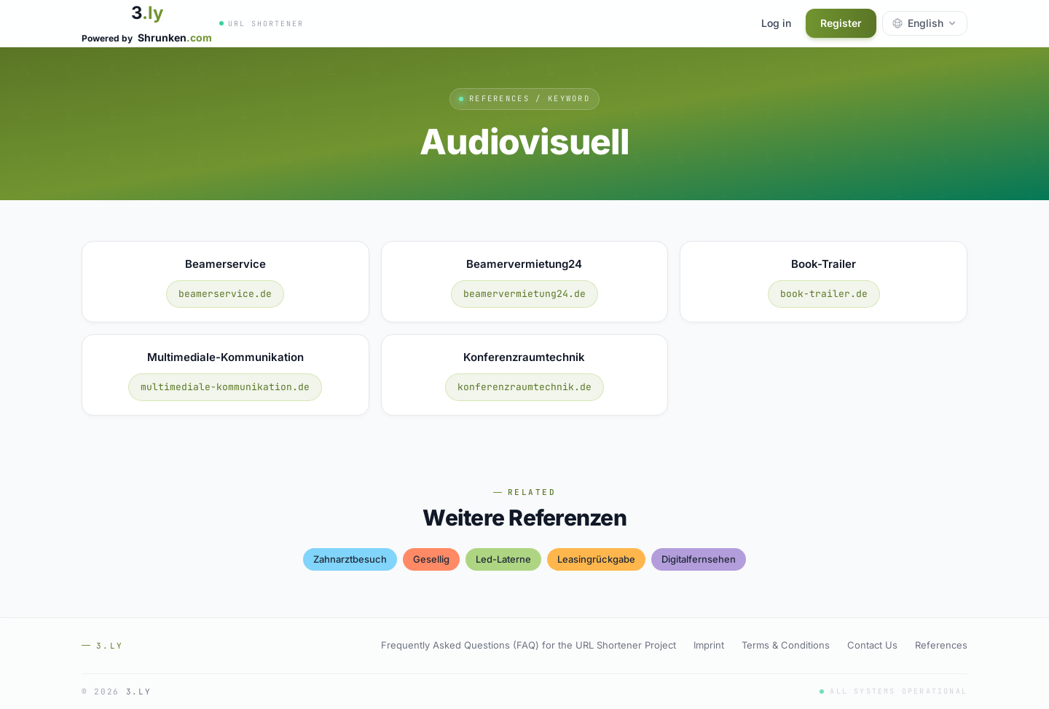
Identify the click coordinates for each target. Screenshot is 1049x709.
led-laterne (503, 559)
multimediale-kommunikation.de (225, 387)
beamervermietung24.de (524, 294)
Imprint (709, 645)
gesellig (431, 559)
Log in (776, 23)
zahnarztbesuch (350, 559)
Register (841, 23)
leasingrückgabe (596, 559)
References (941, 645)
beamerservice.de (225, 294)
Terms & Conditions (786, 645)
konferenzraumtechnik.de (524, 387)
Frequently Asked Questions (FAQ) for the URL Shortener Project (528, 645)
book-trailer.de (824, 294)
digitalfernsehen (698, 559)
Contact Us (872, 645)
